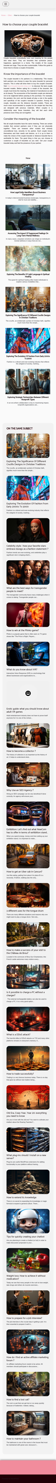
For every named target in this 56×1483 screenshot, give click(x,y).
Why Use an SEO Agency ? (20, 790)
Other (10, 15)
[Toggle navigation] (5, 4)
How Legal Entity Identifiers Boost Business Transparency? (28, 193)
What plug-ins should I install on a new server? (26, 1156)
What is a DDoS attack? (18, 1035)
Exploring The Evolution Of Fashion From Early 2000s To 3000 (28, 357)
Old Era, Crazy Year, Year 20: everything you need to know (27, 1114)
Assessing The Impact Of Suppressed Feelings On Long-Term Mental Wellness (28, 234)
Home (3, 15)
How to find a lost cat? (18, 1400)
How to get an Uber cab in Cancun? (24, 872)
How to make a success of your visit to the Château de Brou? (26, 951)
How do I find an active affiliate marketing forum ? (28, 1358)
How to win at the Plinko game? (23, 630)
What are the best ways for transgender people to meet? (27, 589)
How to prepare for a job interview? (24, 1318)
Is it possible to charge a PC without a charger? (26, 993)
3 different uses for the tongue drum (25, 911)
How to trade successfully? (20, 1074)
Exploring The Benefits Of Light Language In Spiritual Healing (28, 275)
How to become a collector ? (21, 751)
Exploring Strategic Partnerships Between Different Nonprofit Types (28, 398)
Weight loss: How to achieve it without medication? (26, 1277)
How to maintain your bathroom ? (24, 1439)
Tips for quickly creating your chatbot (25, 1237)
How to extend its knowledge (21, 1198)
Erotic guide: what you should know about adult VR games (28, 710)
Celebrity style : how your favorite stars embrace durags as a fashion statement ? (27, 547)
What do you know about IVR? (22, 670)
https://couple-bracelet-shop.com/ (19, 86)
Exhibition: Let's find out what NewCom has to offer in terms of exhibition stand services (27, 832)
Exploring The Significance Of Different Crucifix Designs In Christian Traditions (28, 316)
